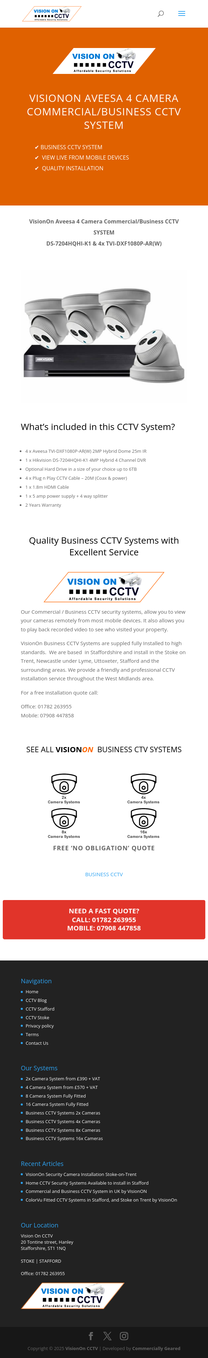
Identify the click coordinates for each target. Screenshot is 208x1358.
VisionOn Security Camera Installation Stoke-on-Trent (81, 1174)
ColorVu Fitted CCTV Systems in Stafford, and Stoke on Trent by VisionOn (101, 1200)
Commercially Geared (156, 1348)
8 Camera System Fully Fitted (56, 1096)
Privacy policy (40, 1026)
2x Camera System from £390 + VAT (63, 1078)
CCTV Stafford (40, 1009)
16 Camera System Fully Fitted (57, 1104)
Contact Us (37, 1043)
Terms (32, 1034)
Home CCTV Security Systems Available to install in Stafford (87, 1183)
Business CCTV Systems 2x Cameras (63, 1113)
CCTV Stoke (37, 1017)
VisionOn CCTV (81, 1348)
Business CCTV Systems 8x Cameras (63, 1130)
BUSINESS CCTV (104, 874)
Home (32, 991)
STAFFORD (50, 1261)
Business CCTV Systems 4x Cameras (63, 1121)
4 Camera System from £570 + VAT (62, 1087)
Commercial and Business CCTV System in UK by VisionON (86, 1191)
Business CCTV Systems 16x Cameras (64, 1138)
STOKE (28, 1261)
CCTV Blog (36, 1000)
